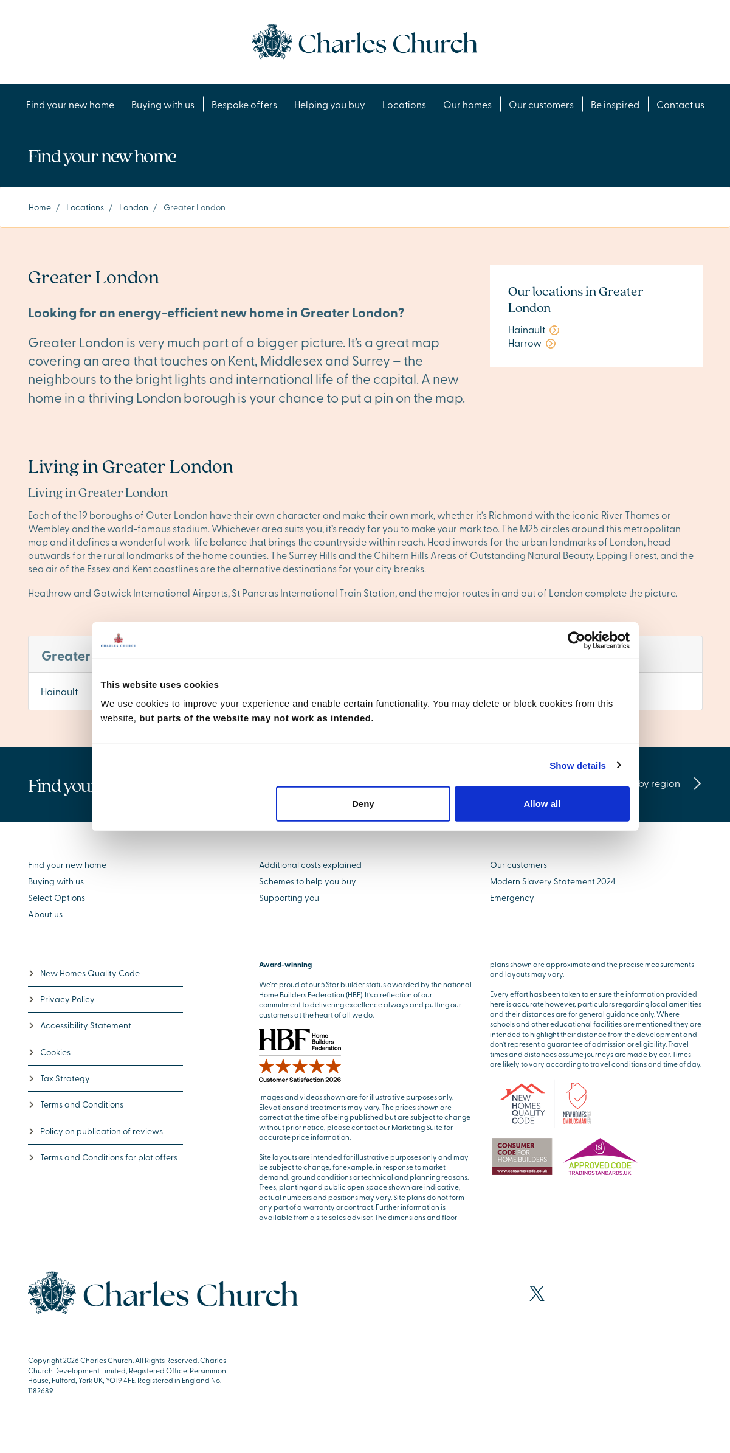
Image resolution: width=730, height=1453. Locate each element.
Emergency (512, 897)
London (133, 207)
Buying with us (163, 104)
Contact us (680, 104)
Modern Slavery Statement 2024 (553, 881)
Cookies (49, 1052)
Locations (404, 104)
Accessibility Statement (79, 1025)
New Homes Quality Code (84, 973)
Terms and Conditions (75, 1104)
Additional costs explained (310, 864)
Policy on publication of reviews (95, 1131)
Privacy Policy (61, 999)
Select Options (56, 897)
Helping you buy (329, 104)
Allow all (542, 804)
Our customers (541, 104)
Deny (363, 804)
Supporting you (289, 897)
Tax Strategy (59, 1078)
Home (40, 207)
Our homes (467, 104)
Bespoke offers (244, 104)
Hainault (59, 691)
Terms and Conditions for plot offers (102, 1157)
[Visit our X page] (537, 1293)
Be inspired (615, 104)
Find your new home (70, 104)
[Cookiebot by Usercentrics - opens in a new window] (576, 640)
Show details (577, 765)
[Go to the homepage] (364, 40)
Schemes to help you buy (307, 881)
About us (45, 914)
